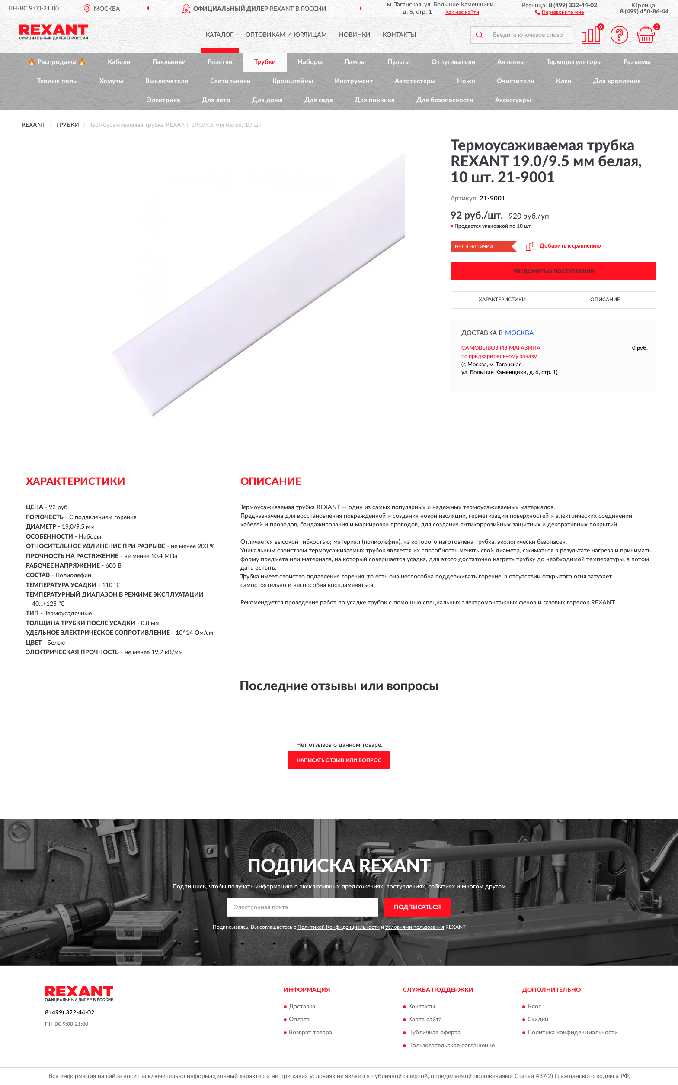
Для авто (216, 100)
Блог (534, 1007)
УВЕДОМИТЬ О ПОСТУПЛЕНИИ (553, 271)
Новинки (355, 35)
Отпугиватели (454, 62)
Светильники (230, 81)
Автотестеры (415, 81)
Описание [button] (605, 299)
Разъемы (637, 62)
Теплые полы (57, 81)
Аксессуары (513, 100)
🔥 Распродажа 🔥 (57, 62)
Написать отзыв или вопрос (339, 760)
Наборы (310, 62)
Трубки (265, 62)
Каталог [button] (219, 35)
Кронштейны (292, 81)
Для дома (267, 100)
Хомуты (111, 81)
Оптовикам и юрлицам (286, 35)
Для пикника (375, 100)
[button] (559, 11)
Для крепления (617, 81)
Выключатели (167, 81)
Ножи (466, 81)
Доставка (302, 1007)
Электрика (163, 100)
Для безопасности (444, 100)
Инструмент (354, 81)
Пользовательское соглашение (451, 1046)
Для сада (318, 100)
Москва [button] (519, 333)
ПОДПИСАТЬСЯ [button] (417, 907)
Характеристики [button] (502, 299)
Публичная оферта (434, 1033)
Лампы (355, 62)
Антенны (511, 62)
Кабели (119, 62)
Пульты (398, 62)
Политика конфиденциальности (573, 1033)
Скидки (538, 1020)
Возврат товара (310, 1033)
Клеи (564, 81)
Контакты (399, 35)
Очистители (515, 81)
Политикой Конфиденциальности (338, 927)
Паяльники (169, 62)
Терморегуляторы (574, 62)
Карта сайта (425, 1020)
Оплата (299, 1020)
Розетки (220, 62)
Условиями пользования (414, 927)
